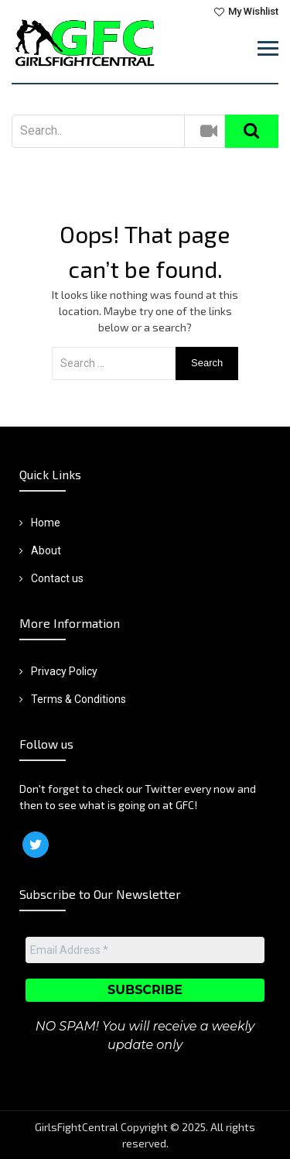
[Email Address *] (145, 950)
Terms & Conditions (78, 699)
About (46, 550)
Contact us (57, 578)
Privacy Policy (64, 671)
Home (45, 522)
